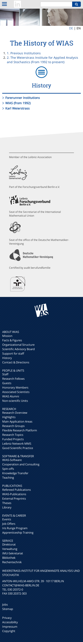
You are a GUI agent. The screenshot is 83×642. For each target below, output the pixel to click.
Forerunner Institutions (22, 98)
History (7, 358)
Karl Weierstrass (17, 108)
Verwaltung (9, 549)
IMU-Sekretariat (12, 553)
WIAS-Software (12, 460)
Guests (6, 383)
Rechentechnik (12, 562)
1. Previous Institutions (24, 53)
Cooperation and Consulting (20, 464)
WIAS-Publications (14, 494)
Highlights (8, 417)
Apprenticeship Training (17, 532)
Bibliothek (8, 558)
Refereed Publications (16, 490)
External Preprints (14, 498)
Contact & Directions (15, 362)
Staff (5, 374)
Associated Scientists (15, 392)
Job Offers (8, 524)
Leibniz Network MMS (16, 444)
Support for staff (13, 353)
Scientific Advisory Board (18, 349)
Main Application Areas (17, 421)
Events (6, 519)
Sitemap (7, 609)
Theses (6, 503)
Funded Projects (13, 439)
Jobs (5, 604)
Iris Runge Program (14, 528)
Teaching (8, 478)
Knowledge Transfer (15, 473)
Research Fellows (13, 379)
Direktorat (9, 544)
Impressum (9, 627)
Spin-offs (8, 469)
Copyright (8, 631)
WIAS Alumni (10, 396)
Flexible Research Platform (19, 430)
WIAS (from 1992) (18, 103)
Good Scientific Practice (17, 448)
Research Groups (13, 426)
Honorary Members (15, 387)
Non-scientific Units (15, 401)
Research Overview (14, 413)
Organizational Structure (18, 345)
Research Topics (12, 435)
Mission (7, 336)
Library (7, 507)
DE (71, 28)
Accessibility (10, 622)
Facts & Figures (12, 340)
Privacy (7, 618)
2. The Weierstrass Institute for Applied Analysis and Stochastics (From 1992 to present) (42, 59)
